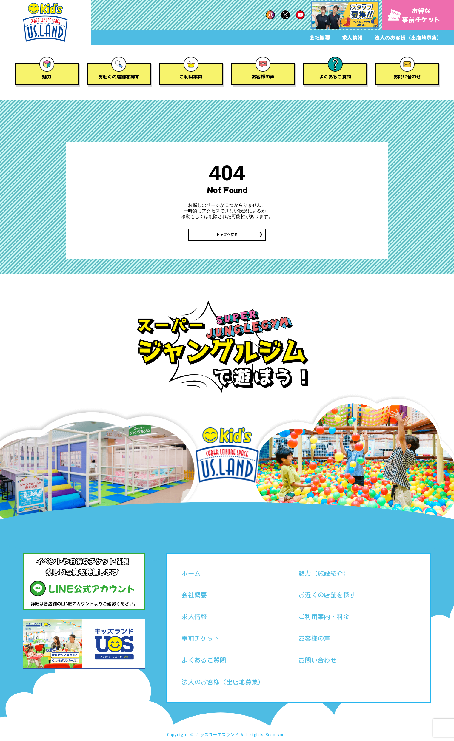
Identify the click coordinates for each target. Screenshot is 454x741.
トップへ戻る (227, 235)
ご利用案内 (190, 76)
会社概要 (320, 37)
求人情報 (352, 37)
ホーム (191, 574)
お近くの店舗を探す (118, 76)
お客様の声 (263, 76)
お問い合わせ (407, 76)
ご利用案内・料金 (324, 617)
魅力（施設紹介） (324, 574)
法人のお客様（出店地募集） (408, 37)
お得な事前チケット (414, 15)
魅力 (46, 76)
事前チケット (200, 639)
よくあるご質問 (335, 76)
